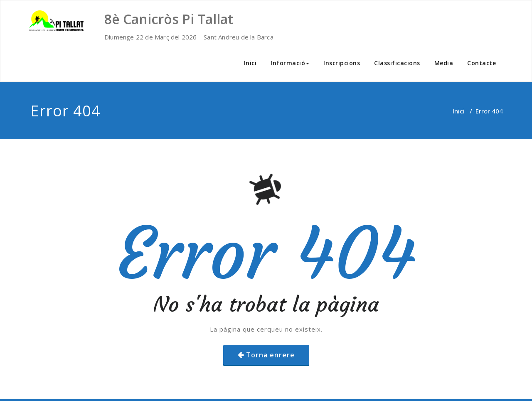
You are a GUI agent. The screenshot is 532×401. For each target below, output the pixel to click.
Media (443, 63)
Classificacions (397, 63)
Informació (290, 63)
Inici (250, 63)
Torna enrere (270, 354)
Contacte (481, 63)
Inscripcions (341, 63)
